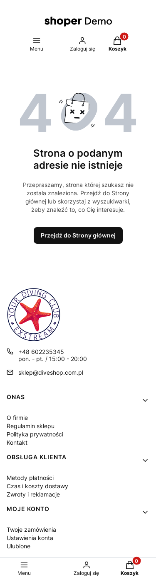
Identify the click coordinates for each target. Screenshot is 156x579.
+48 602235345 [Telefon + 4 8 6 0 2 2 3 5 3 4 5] (41, 351)
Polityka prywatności (35, 434)
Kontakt (17, 442)
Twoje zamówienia (31, 529)
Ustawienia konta (30, 537)
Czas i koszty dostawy (37, 485)
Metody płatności (30, 477)
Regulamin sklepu (30, 425)
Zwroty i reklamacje (33, 494)
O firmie (17, 417)
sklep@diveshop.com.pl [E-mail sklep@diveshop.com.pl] (50, 372)
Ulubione (18, 546)
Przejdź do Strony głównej (78, 235)
